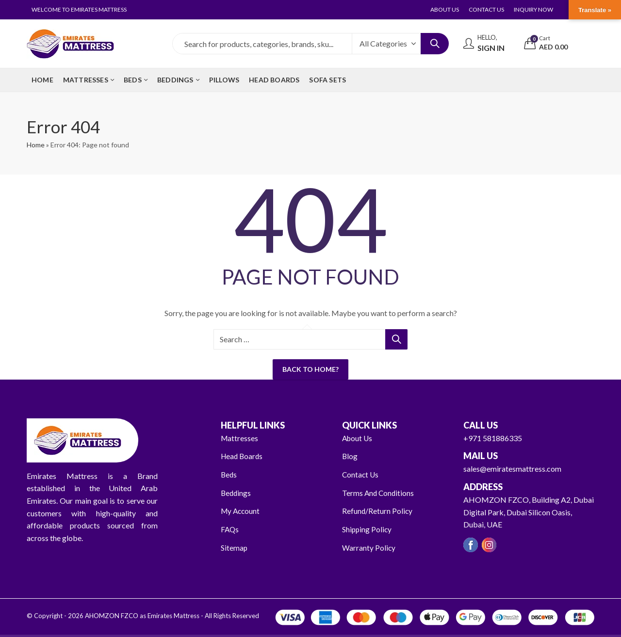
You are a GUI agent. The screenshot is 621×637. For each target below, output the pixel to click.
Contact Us (361, 474)
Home (36, 145)
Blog (350, 456)
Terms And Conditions (379, 492)
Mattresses (240, 438)
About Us (358, 438)
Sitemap (234, 547)
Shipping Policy (367, 529)
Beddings (236, 492)
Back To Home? (310, 369)
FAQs (230, 529)
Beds (229, 474)
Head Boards (243, 456)
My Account (241, 510)
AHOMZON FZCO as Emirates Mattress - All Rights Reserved (171, 616)
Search (435, 43)
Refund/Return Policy (377, 510)
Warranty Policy (369, 547)
